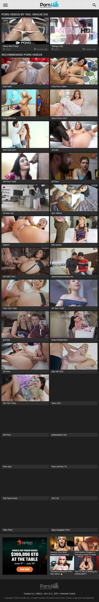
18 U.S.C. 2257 (51, 593)
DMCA (39, 593)
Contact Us (29, 593)
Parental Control (67, 593)
